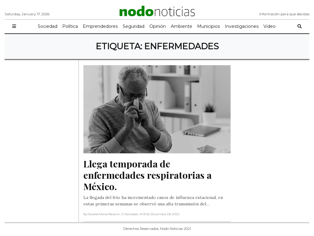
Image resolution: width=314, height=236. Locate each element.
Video (269, 26)
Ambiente (181, 26)
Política (70, 26)
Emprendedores (100, 26)
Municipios (208, 26)
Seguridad (133, 26)
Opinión (157, 26)
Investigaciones (241, 26)
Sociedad (47, 26)
